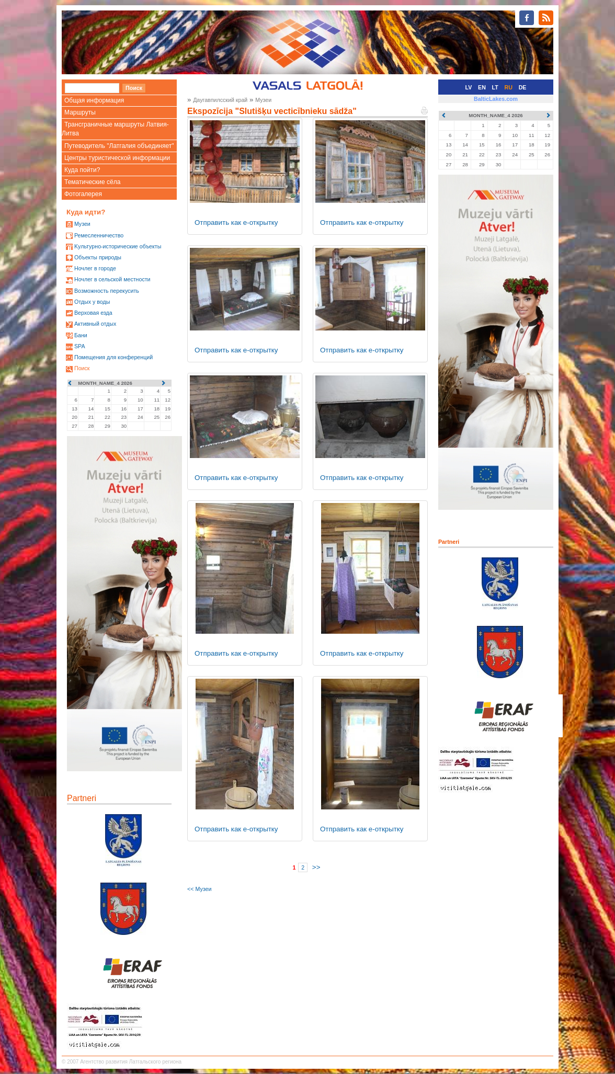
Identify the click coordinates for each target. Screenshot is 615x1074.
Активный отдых (95, 324)
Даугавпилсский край (220, 100)
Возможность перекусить (106, 291)
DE (523, 87)
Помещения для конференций (113, 357)
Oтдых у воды (92, 302)
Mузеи (82, 224)
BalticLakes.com (496, 99)
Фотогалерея (83, 194)
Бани (80, 335)
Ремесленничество (98, 235)
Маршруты (80, 112)
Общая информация (94, 100)
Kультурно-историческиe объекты (117, 246)
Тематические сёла (92, 182)
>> (316, 867)
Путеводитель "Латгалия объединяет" (119, 146)
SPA (79, 346)
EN (482, 87)
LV (468, 87)
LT (495, 87)
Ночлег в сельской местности (112, 279)
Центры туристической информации (117, 158)
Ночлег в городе (95, 268)
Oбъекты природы (97, 257)
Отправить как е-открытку (236, 222)
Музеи (263, 100)
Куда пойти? (82, 170)
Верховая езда (93, 313)
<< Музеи (199, 889)
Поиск (82, 368)
